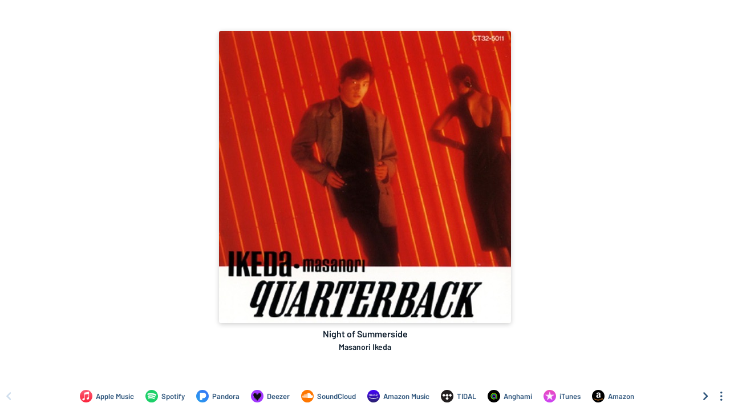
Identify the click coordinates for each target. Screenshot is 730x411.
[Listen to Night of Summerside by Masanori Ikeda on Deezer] (270, 396)
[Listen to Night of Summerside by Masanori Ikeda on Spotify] (165, 396)
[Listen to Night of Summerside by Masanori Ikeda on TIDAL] (458, 396)
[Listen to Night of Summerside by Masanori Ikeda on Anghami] (510, 396)
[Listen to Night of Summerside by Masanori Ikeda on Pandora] (218, 396)
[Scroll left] (8, 396)
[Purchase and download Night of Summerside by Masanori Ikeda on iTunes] (562, 396)
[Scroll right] (705, 396)
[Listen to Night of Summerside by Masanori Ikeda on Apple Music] (107, 396)
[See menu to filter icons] (721, 396)
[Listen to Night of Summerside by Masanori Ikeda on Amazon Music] (398, 396)
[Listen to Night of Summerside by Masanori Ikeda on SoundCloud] (328, 396)
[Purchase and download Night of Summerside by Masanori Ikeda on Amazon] (613, 396)
